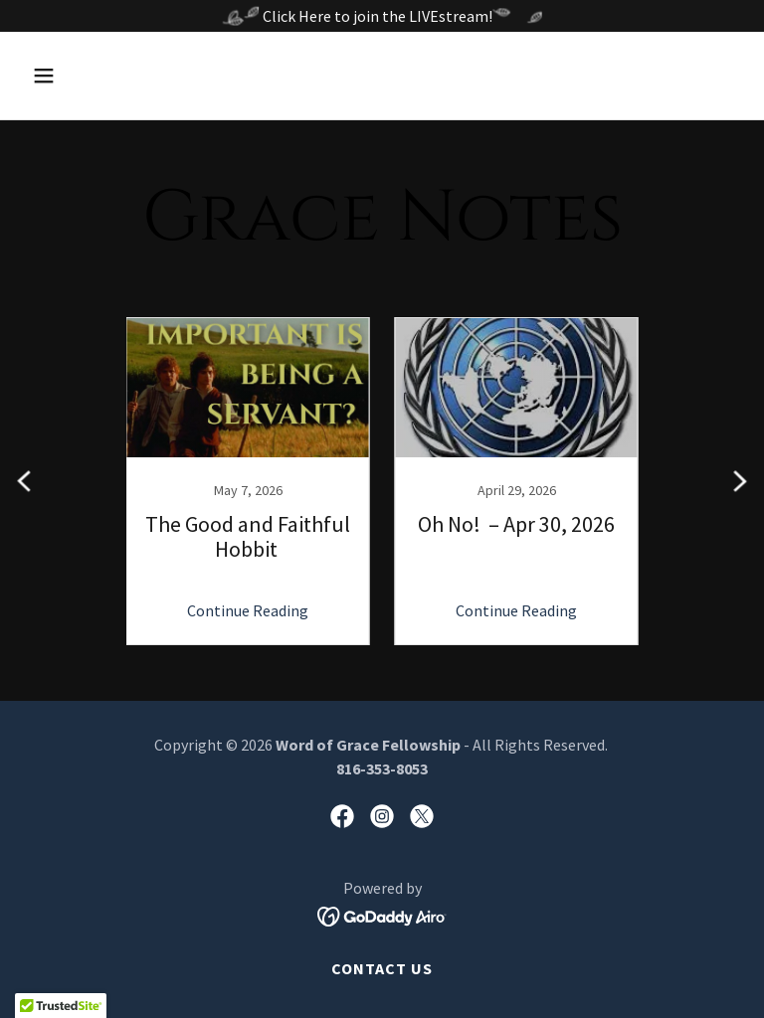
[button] (106, 75)
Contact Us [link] (382, 968)
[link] (247, 481)
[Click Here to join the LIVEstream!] (382, 16)
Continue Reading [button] (247, 610)
